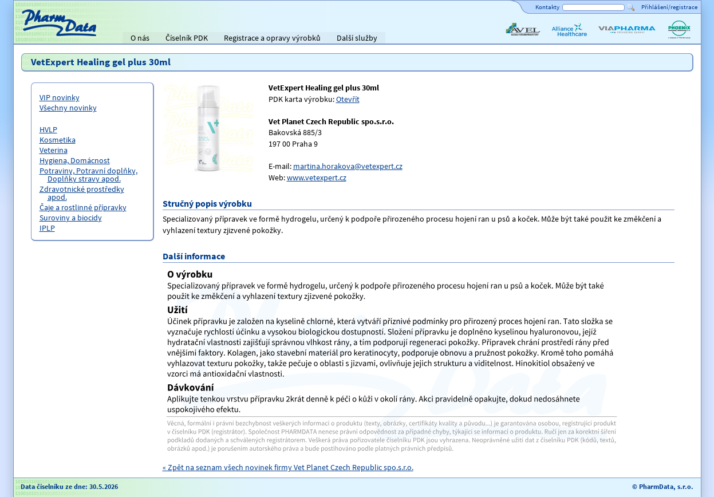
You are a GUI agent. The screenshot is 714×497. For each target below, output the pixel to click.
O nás (140, 38)
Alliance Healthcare (568, 39)
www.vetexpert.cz (316, 177)
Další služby (357, 38)
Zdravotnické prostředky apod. (82, 193)
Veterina (54, 150)
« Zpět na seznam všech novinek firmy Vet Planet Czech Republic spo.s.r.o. (288, 467)
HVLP (48, 129)
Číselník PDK (186, 38)
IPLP (47, 228)
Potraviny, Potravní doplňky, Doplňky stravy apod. (88, 174)
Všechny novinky (68, 107)
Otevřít (348, 99)
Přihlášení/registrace (669, 7)
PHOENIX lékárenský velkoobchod (679, 39)
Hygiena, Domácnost (75, 160)
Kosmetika (58, 140)
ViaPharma (615, 39)
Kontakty (547, 7)
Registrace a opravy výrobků (272, 38)
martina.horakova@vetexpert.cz (348, 166)
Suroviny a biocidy (71, 217)
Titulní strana (41, 37)
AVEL (512, 39)
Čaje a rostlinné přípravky (83, 207)
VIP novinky (60, 97)
